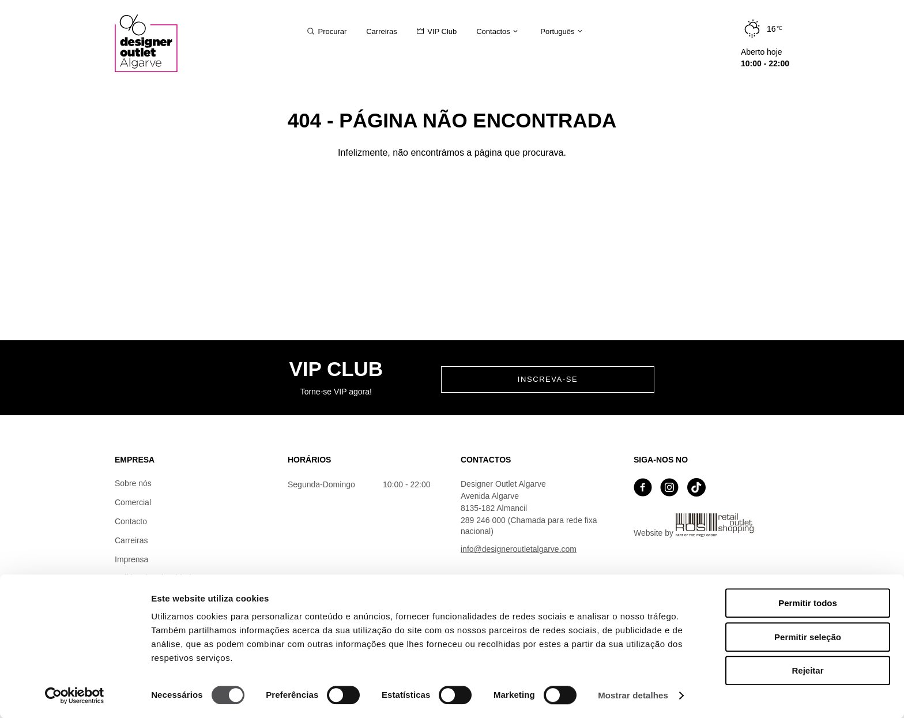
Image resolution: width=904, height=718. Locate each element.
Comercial (133, 502)
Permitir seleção (807, 637)
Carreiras (131, 540)
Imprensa (131, 559)
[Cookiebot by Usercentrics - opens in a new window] (74, 695)
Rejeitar (807, 670)
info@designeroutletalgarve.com (519, 549)
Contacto (131, 521)
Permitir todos (807, 603)
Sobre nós (133, 483)
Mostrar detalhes (633, 695)
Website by (694, 525)
